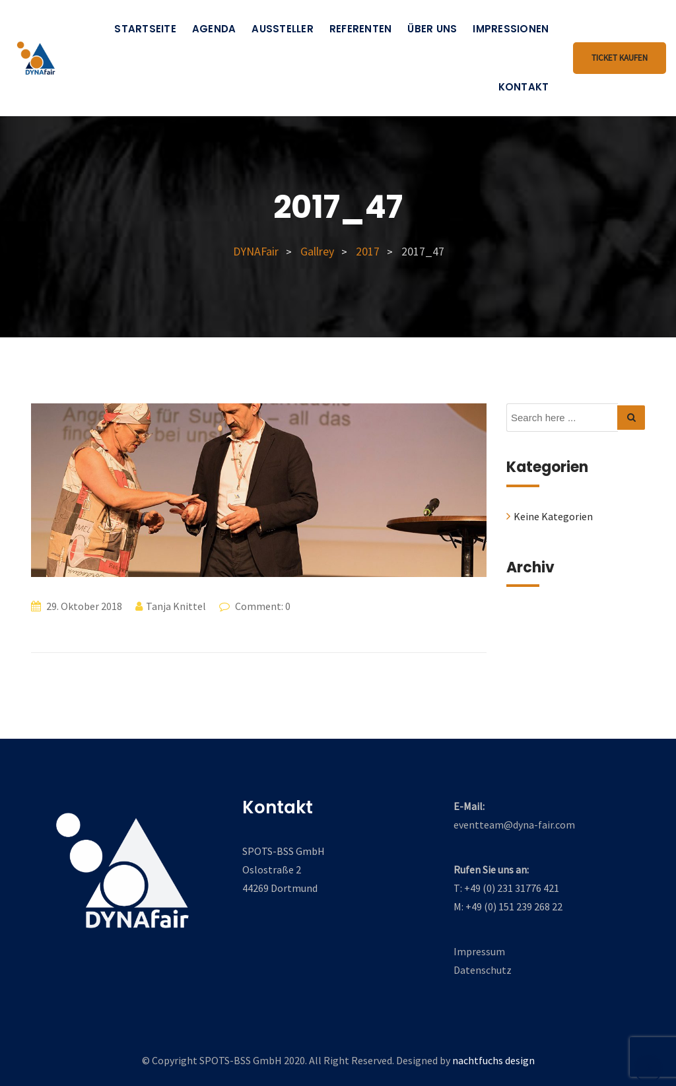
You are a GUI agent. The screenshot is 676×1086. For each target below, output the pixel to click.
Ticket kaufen (620, 57)
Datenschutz (483, 969)
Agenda (214, 29)
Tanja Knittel (176, 606)
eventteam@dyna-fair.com (514, 824)
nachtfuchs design (493, 1060)
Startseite (145, 29)
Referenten (360, 29)
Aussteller (283, 29)
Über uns (432, 29)
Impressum (479, 951)
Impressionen (511, 29)
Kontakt (523, 87)
